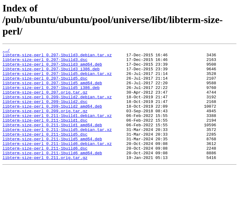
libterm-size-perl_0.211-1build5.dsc (44, 152)
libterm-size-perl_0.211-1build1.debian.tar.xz (57, 129)
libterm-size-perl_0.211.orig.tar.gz (44, 180)
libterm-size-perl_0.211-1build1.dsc (44, 135)
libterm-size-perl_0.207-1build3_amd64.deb (52, 68)
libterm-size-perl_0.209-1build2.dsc (44, 112)
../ (6, 51)
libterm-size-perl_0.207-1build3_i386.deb (51, 73)
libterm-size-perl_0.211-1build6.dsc (44, 168)
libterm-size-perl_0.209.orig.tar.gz (44, 124)
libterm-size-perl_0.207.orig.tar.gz (44, 101)
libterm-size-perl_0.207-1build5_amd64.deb (52, 90)
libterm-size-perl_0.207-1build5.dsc (44, 84)
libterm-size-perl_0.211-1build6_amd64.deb (52, 174)
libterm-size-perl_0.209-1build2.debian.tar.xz (57, 107)
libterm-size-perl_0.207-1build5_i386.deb (51, 96)
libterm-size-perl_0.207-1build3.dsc (44, 62)
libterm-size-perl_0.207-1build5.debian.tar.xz (57, 79)
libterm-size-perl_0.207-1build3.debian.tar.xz (57, 56)
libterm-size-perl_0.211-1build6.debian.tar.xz (57, 163)
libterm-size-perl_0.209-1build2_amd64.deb (52, 118)
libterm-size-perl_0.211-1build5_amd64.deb (52, 157)
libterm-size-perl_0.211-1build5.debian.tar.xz (57, 146)
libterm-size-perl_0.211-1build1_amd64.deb (52, 140)
